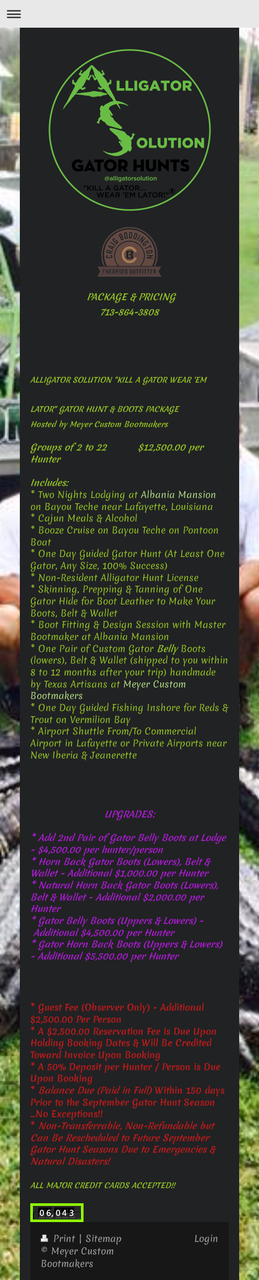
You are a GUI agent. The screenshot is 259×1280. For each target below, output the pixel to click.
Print (59, 1238)
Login (206, 1238)
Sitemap (104, 1238)
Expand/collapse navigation (129, 14)
